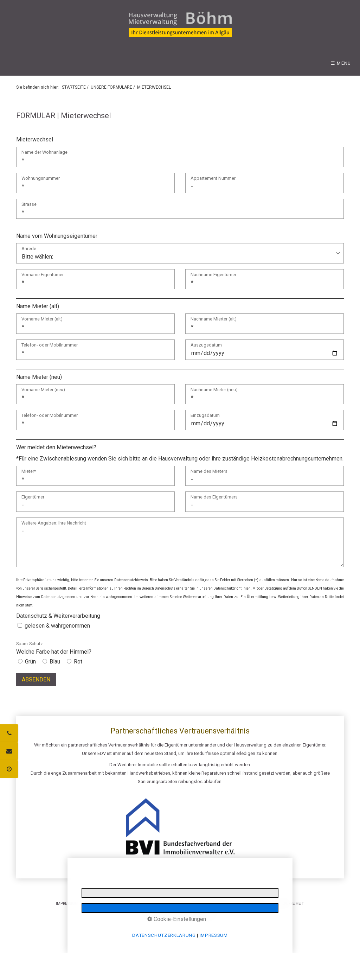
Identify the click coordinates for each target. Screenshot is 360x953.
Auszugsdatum (206, 345)
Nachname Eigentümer (213, 275)
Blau (55, 661)
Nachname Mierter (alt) (214, 319)
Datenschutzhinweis (131, 580)
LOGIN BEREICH (253, 903)
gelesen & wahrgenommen (57, 625)
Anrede (28, 249)
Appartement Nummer (213, 178)
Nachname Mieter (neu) (214, 390)
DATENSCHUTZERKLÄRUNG (108, 903)
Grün (30, 661)
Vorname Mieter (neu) (43, 390)
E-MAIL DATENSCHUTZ (213, 903)
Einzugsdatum (205, 415)
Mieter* (28, 471)
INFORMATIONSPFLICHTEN (162, 903)
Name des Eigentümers (214, 497)
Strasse (29, 204)
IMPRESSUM (67, 903)
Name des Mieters (209, 471)
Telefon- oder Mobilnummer (49, 345)
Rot (78, 661)
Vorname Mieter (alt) (42, 319)
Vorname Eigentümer (42, 275)
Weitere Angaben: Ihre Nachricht (53, 523)
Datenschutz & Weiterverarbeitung (58, 615)
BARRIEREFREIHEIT (287, 903)
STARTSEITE (74, 87)
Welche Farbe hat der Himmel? (53, 648)
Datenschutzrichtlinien (232, 588)
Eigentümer (32, 497)
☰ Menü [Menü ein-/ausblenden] (341, 63)
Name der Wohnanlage (44, 152)
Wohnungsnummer (40, 178)
